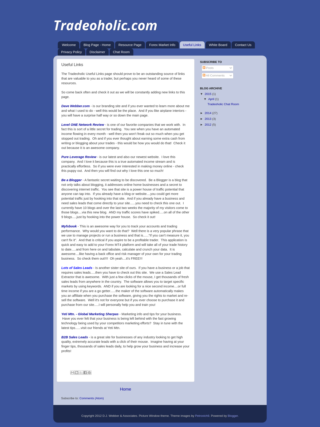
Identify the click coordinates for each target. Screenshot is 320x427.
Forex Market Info (162, 45)
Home (125, 389)
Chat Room (121, 52)
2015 (208, 94)
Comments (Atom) (92, 398)
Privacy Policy (71, 52)
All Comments (214, 75)
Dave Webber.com (75, 106)
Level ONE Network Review (82, 124)
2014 (208, 113)
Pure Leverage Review (78, 157)
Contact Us (243, 45)
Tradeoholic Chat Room (223, 104)
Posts (208, 68)
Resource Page (129, 45)
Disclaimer (97, 52)
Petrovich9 (202, 415)
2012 (208, 124)
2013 (208, 118)
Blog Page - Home (97, 45)
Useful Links (192, 45)
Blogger (233, 415)
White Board (218, 45)
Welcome (69, 45)
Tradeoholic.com (105, 25)
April (211, 99)
